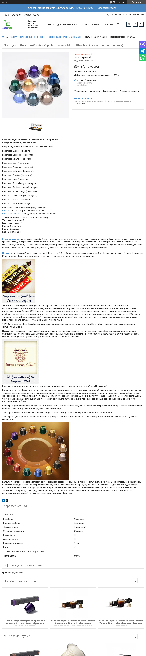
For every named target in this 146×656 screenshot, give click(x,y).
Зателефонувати (107, 8)
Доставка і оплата (67, 24)
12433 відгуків (119, 2)
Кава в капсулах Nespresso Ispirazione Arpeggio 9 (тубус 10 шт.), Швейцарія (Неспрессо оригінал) (25, 622)
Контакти (97, 24)
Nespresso (7, 210)
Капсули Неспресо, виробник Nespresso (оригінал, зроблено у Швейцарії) (46, 37)
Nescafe (6, 213)
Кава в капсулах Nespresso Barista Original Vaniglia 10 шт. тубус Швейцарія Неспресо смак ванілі (121, 622)
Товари (50, 24)
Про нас (84, 24)
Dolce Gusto (18, 213)
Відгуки (109, 24)
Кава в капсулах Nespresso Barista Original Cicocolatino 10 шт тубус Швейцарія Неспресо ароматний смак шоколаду (73, 622)
